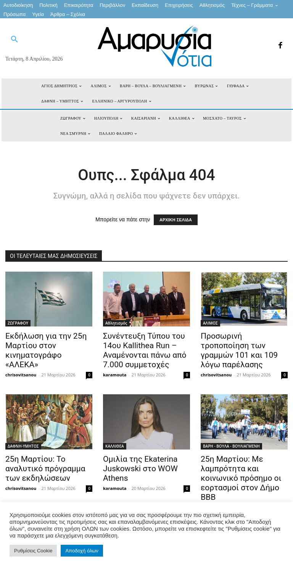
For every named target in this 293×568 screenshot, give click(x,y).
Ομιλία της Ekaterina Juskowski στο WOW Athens (140, 468)
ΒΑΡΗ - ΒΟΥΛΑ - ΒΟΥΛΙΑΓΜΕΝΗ (231, 446)
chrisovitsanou (20, 375)
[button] (14, 39)
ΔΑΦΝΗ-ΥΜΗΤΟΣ (23, 446)
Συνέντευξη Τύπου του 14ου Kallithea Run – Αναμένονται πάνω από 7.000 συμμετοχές (145, 350)
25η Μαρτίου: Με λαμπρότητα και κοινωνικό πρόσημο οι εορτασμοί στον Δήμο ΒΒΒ (241, 478)
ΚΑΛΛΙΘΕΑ (114, 446)
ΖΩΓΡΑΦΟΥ (18, 323)
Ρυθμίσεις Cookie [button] (33, 551)
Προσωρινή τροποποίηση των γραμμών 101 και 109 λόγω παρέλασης (239, 350)
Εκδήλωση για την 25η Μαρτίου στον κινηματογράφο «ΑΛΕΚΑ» (46, 350)
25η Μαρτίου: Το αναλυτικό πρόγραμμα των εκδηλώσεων (45, 468)
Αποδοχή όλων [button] (81, 551)
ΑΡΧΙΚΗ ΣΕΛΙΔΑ (175, 220)
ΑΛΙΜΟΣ (210, 323)
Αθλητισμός (116, 323)
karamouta (114, 375)
